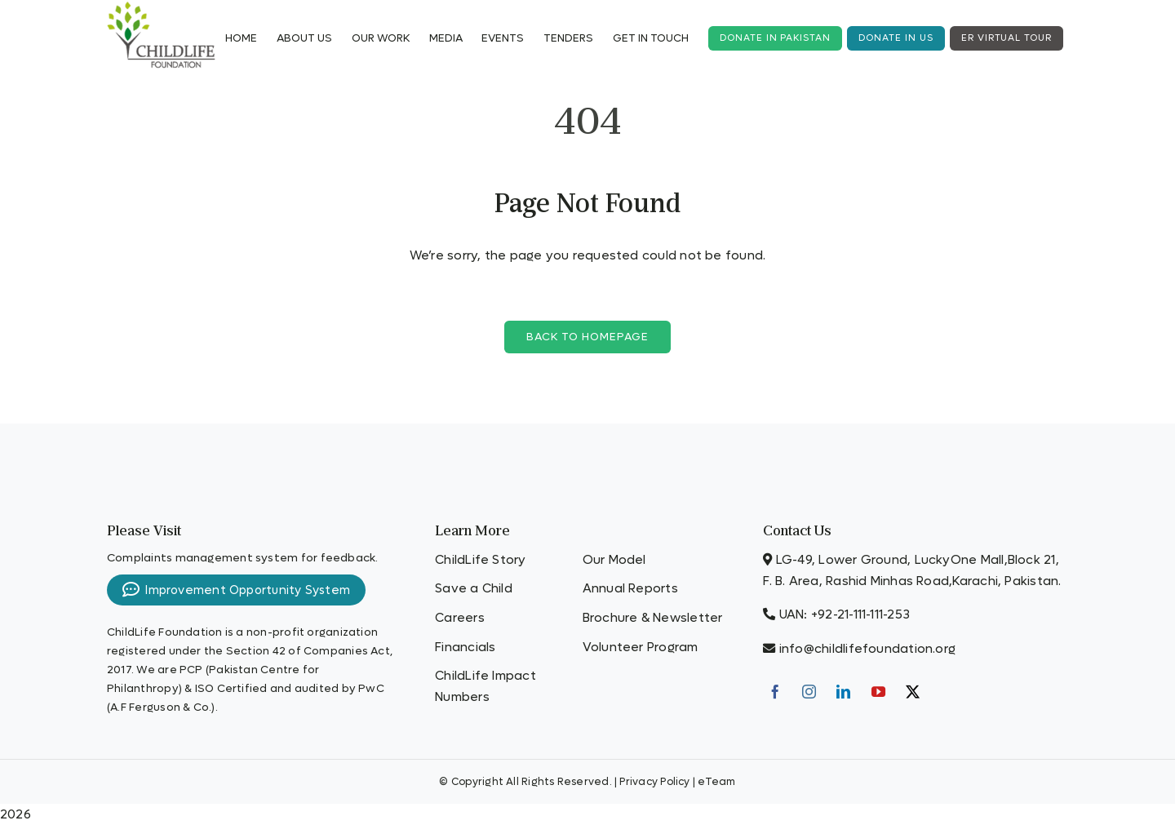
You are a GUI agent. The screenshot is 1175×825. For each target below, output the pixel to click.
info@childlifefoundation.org (867, 649)
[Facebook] (775, 692)
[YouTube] (878, 692)
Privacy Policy (654, 781)
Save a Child (473, 588)
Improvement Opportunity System (236, 590)
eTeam (716, 781)
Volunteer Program (640, 647)
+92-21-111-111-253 (860, 614)
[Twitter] (913, 692)
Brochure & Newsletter (653, 618)
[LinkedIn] (843, 692)
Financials (465, 647)
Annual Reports (630, 588)
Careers (460, 618)
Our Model (614, 560)
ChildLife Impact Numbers (485, 686)
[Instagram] (809, 692)
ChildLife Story (480, 560)
